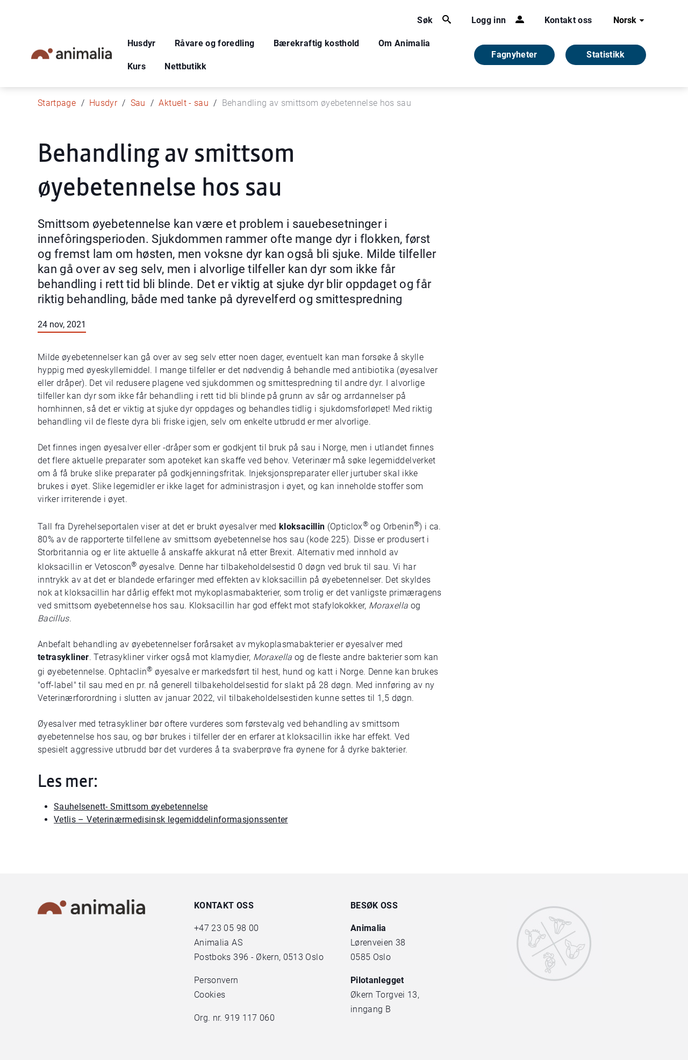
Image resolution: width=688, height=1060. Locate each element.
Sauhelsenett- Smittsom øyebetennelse (131, 806)
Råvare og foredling (215, 43)
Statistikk (605, 54)
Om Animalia (404, 43)
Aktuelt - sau (184, 103)
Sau (138, 103)
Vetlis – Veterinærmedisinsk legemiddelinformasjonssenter (171, 819)
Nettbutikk (185, 66)
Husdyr (141, 43)
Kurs (136, 66)
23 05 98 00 (235, 928)
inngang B (370, 1009)
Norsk (630, 20)
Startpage (57, 103)
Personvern (216, 980)
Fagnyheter (514, 54)
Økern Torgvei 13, (385, 995)
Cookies (209, 995)
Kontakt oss (568, 20)
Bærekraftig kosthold (317, 43)
